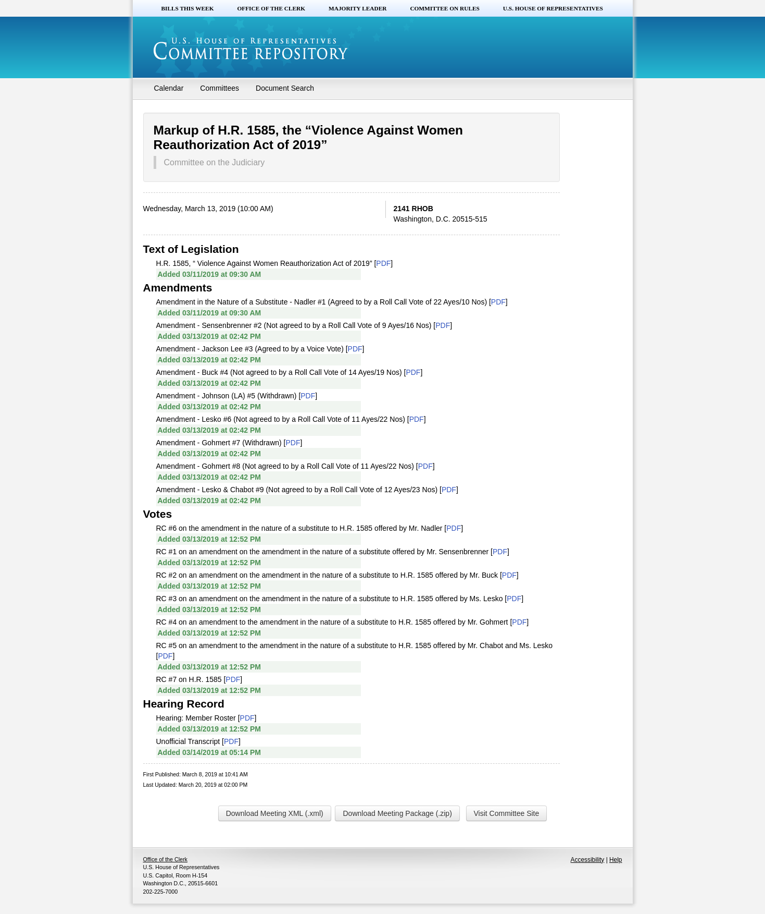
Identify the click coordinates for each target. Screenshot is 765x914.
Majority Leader (357, 8)
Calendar (169, 88)
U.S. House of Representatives (553, 8)
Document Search (285, 88)
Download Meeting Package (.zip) (397, 813)
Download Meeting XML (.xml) (274, 813)
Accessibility (588, 859)
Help (615, 859)
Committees (219, 88)
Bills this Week (187, 8)
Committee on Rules (444, 8)
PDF (383, 263)
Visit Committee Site (507, 813)
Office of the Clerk (271, 8)
